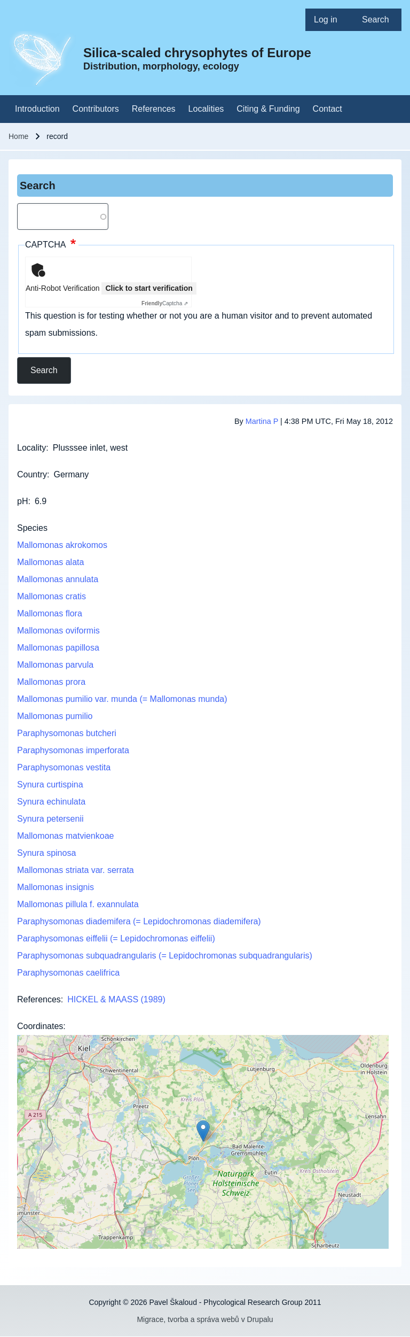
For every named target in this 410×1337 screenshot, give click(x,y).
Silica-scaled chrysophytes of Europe (197, 52)
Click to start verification (148, 288)
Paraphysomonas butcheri (66, 733)
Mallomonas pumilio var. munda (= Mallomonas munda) (122, 699)
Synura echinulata (51, 801)
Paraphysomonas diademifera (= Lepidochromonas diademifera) (139, 921)
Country (32, 474)
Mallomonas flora (49, 613)
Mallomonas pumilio (54, 716)
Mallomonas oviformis (58, 630)
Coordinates (40, 1026)
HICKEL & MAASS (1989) (116, 999)
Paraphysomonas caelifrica (68, 972)
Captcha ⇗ (164, 303)
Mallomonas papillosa (58, 647)
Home (18, 136)
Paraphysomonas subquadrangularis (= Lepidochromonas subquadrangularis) (164, 955)
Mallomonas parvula (55, 664)
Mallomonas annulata (57, 579)
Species (32, 527)
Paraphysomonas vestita (64, 767)
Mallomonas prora (51, 681)
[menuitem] (329, 20)
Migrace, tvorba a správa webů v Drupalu (205, 1319)
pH (22, 501)
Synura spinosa (46, 852)
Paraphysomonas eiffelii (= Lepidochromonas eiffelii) (116, 938)
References (39, 999)
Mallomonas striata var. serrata (75, 870)
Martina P (262, 421)
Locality (31, 447)
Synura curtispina (50, 784)
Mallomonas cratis (51, 596)
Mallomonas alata (50, 562)
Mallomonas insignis (55, 887)
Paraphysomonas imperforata (73, 750)
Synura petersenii (50, 818)
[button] (203, 1131)
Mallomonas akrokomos (62, 545)
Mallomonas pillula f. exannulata (78, 904)
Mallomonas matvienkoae (65, 835)
